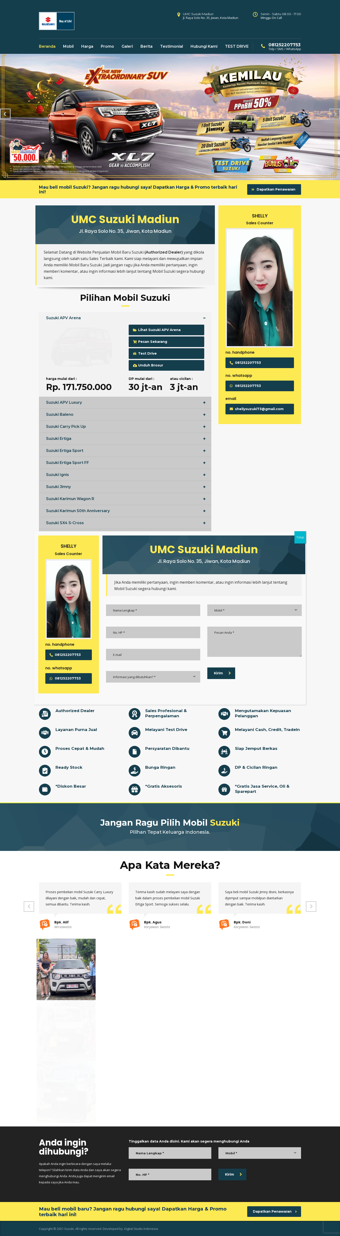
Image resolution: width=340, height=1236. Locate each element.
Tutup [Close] (300, 537)
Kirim (233, 1174)
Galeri (127, 46)
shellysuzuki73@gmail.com (257, 409)
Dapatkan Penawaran (273, 189)
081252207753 (245, 363)
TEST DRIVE (237, 46)
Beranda (47, 46)
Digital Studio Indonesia (141, 1229)
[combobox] (259, 1153)
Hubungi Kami (204, 46)
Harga (87, 46)
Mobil (68, 46)
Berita (146, 46)
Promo (107, 46)
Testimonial (171, 46)
